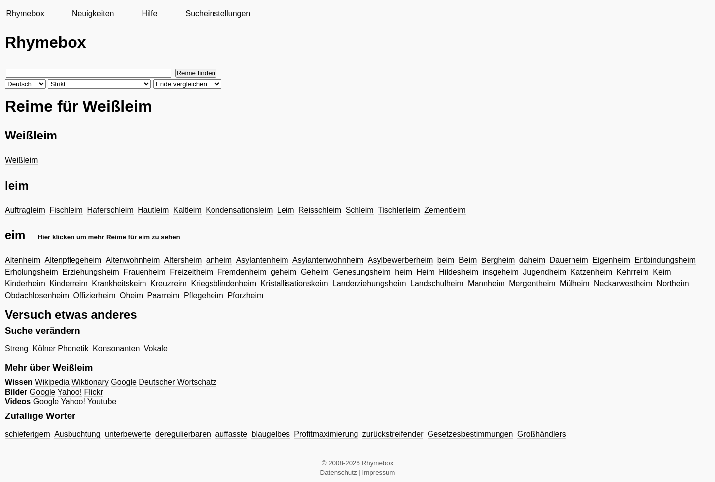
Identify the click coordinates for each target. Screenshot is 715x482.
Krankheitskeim (119, 283)
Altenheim (22, 260)
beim (446, 260)
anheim (219, 260)
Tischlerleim (399, 210)
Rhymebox (25, 13)
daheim (532, 260)
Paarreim (163, 295)
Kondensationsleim (239, 210)
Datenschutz (338, 472)
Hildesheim (458, 272)
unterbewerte (128, 434)
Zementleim (445, 210)
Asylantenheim (262, 260)
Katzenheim (592, 272)
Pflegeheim (203, 295)
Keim (662, 272)
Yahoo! (70, 392)
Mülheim (574, 283)
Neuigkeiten (93, 13)
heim (403, 272)
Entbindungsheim (665, 260)
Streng (16, 348)
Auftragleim (25, 210)
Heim (425, 272)
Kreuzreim (168, 283)
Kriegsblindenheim (223, 283)
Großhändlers (541, 434)
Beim (468, 260)
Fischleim (66, 210)
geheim (283, 272)
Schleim (360, 210)
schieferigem (27, 434)
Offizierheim (94, 295)
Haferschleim (110, 210)
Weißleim (21, 160)
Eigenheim (611, 260)
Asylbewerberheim (400, 260)
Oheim (131, 295)
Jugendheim (544, 272)
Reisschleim (319, 210)
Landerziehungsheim (369, 283)
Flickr (93, 392)
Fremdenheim (242, 272)
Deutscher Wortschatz (177, 382)
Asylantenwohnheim (327, 260)
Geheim (315, 272)
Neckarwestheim (623, 283)
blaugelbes (270, 434)
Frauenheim (144, 272)
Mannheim (486, 283)
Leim (285, 210)
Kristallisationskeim (294, 283)
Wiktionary (90, 382)
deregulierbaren (183, 434)
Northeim (673, 283)
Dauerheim (569, 260)
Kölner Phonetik (61, 348)
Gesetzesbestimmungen (470, 434)
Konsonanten (116, 348)
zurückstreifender (393, 434)
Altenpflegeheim (73, 260)
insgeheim (501, 272)
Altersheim (183, 260)
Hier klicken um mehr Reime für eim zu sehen (108, 237)
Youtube (101, 401)
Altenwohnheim (133, 260)
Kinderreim (68, 283)
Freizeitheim (191, 272)
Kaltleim (187, 210)
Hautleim (153, 210)
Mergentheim (532, 283)
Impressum (378, 472)
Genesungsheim (362, 272)
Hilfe (149, 13)
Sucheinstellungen (217, 13)
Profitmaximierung (326, 434)
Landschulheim (437, 283)
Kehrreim (633, 272)
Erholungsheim (31, 272)
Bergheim (498, 260)
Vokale (156, 348)
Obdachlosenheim (37, 295)
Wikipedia (52, 382)
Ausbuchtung (77, 434)
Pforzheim (245, 295)
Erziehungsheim (90, 272)
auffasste (231, 434)
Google (124, 382)
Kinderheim (25, 283)
